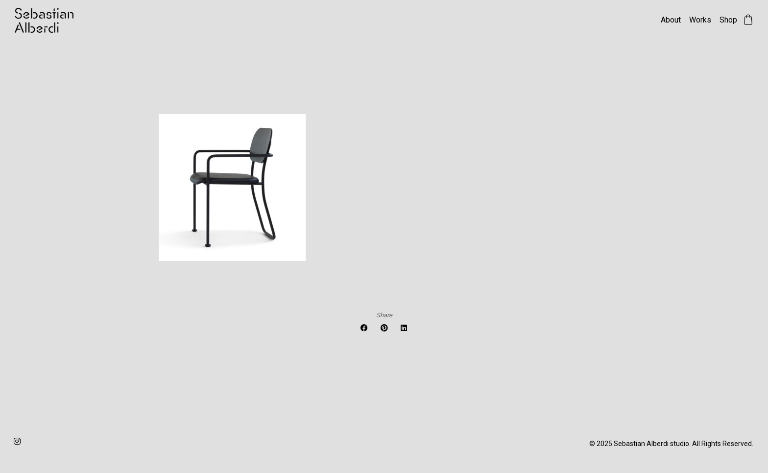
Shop (728, 19)
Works (700, 19)
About (671, 19)
